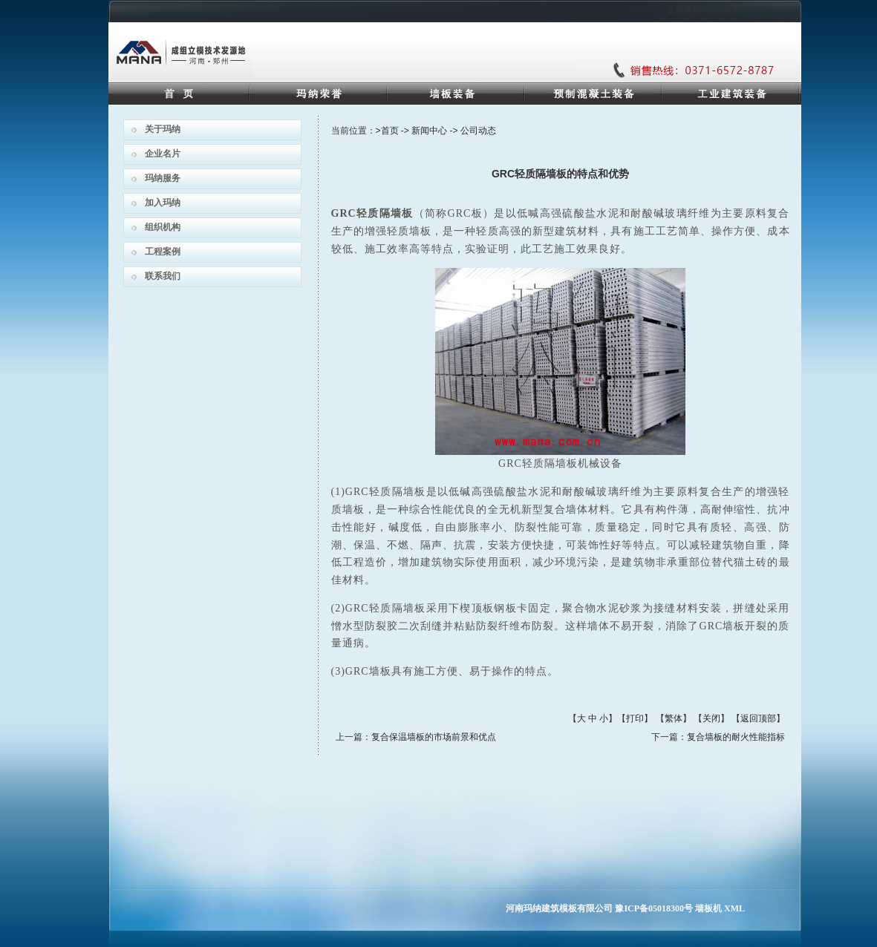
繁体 (673, 718)
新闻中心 (429, 130)
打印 (635, 718)
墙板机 (708, 908)
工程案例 (162, 251)
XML (734, 908)
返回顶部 (758, 718)
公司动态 (478, 130)
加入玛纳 (162, 202)
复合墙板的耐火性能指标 (736, 737)
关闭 (711, 718)
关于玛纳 (162, 129)
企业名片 (162, 153)
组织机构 (162, 227)
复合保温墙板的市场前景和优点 (433, 737)
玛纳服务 (162, 178)
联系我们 (162, 276)
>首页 (387, 130)
